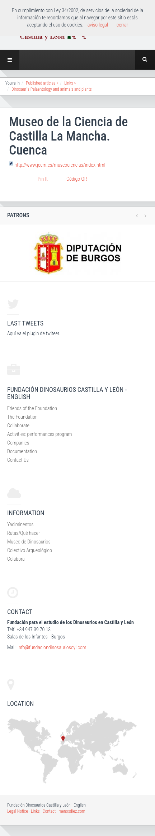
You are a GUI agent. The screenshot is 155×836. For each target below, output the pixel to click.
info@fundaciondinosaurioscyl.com (52, 647)
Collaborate (18, 425)
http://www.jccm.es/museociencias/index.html (59, 165)
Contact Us (18, 460)
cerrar (122, 25)
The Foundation (22, 417)
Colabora (16, 559)
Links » (70, 83)
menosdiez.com (71, 811)
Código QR (76, 179)
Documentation (22, 451)
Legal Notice (17, 811)
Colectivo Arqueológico (29, 550)
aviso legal (98, 25)
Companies (18, 443)
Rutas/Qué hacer (23, 533)
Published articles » (42, 83)
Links (35, 811)
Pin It (43, 179)
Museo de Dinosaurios (29, 542)
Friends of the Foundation (32, 408)
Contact (49, 811)
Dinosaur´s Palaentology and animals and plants (51, 89)
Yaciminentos (20, 524)
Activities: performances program (39, 434)
